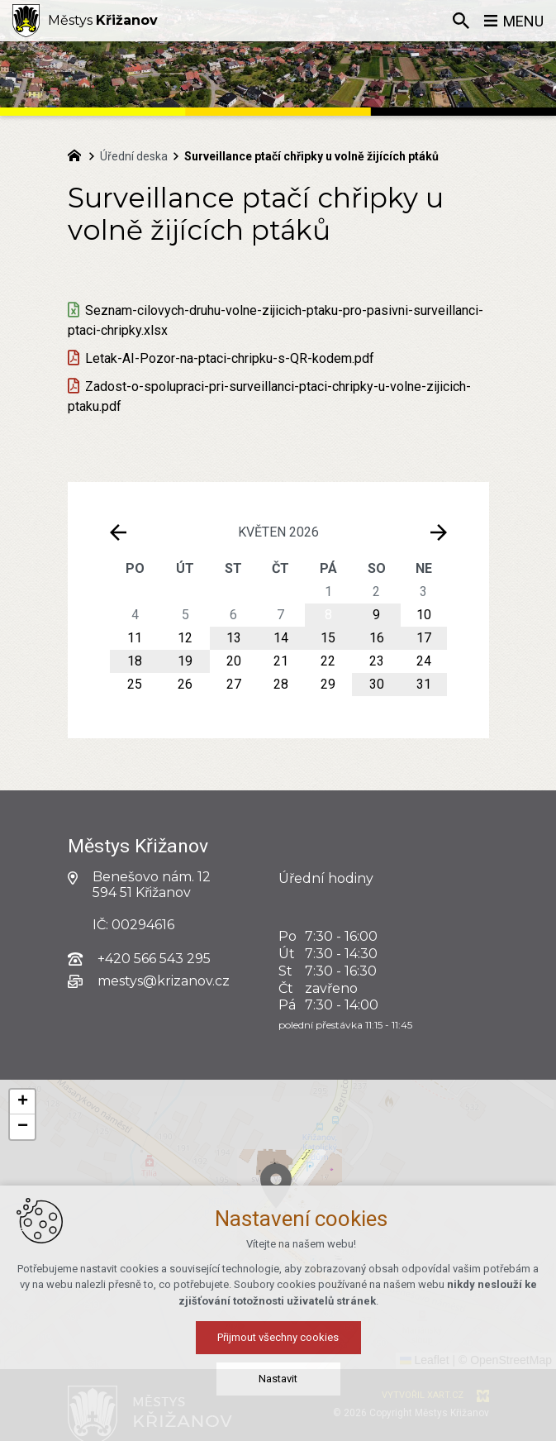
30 (376, 684)
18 (134, 661)
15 (328, 638)
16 (376, 638)
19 (185, 661)
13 (233, 638)
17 (423, 638)
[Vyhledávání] (461, 20)
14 (280, 638)
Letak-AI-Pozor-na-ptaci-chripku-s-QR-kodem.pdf (229, 358)
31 (423, 684)
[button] (329, 1219)
